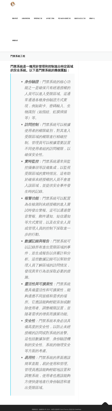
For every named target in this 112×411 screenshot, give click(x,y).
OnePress (78, 409)
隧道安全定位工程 (80, 18)
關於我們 (15, 18)
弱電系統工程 (38, 18)
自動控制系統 (26, 18)
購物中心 (92, 18)
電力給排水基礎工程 (64, 18)
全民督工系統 (50, 18)
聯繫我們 (15, 40)
